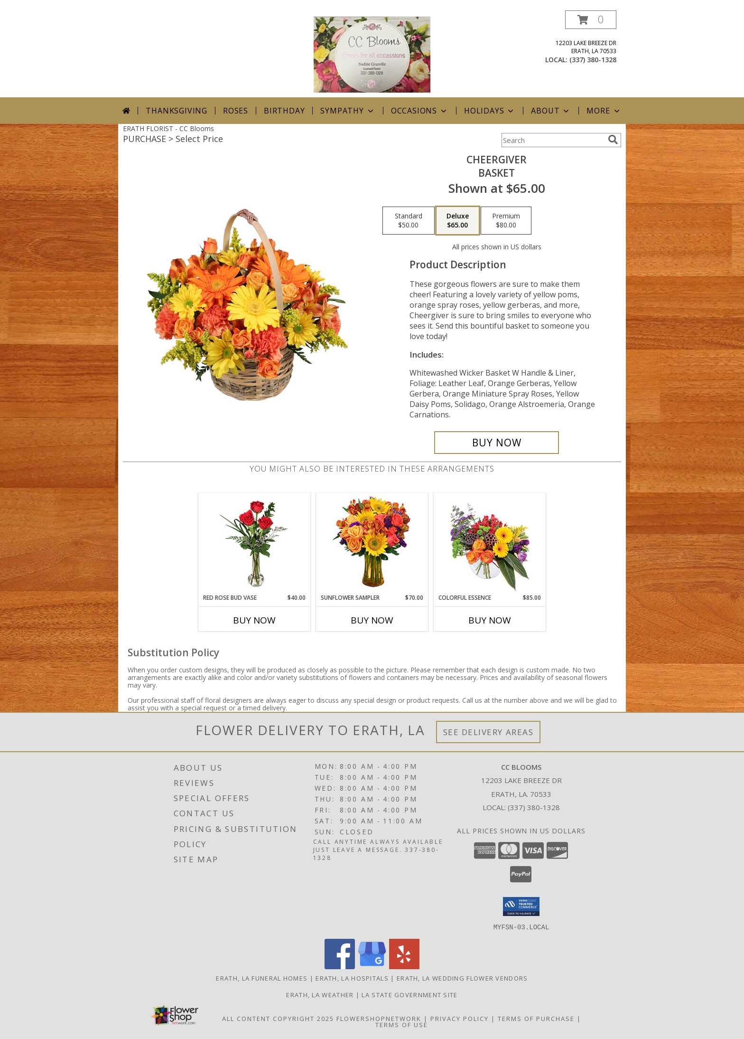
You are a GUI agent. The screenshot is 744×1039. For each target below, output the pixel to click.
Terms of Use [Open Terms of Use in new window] (401, 1024)
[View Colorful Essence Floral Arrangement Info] (490, 543)
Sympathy (347, 110)
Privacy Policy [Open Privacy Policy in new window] (459, 1018)
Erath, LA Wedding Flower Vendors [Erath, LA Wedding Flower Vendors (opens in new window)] (462, 977)
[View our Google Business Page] (372, 966)
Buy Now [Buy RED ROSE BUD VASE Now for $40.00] (254, 620)
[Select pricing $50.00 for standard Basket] (408, 221)
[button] (590, 19)
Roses (235, 110)
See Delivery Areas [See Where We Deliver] (488, 732)
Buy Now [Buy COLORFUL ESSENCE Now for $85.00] (489, 620)
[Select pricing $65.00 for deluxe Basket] (458, 221)
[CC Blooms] (371, 53)
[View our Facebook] (340, 966)
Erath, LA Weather (319, 994)
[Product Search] (553, 140)
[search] (613, 139)
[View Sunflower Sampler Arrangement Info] (372, 543)
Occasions (419, 110)
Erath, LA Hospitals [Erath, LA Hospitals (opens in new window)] (352, 977)
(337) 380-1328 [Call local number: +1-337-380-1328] (592, 59)
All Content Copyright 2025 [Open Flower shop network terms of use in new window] (278, 1018)
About (551, 110)
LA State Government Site (409, 994)
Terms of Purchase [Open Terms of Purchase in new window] (536, 1018)
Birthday (284, 110)
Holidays (489, 110)
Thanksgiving (176, 110)
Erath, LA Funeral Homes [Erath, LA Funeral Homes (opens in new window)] (261, 977)
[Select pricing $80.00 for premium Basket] (506, 221)
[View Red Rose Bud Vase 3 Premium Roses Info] (254, 543)
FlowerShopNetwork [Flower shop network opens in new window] (378, 1018)
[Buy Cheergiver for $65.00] (496, 442)
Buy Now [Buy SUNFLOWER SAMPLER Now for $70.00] (372, 620)
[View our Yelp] (404, 966)
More (603, 110)
